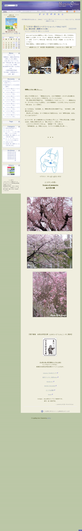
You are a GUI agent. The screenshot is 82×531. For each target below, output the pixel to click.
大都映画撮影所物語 (11, 70)
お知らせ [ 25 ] (9, 142)
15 (16, 44)
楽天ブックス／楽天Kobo (50, 377)
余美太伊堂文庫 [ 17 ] (11, 128)
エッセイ (11, 11)
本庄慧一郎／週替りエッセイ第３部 (40, 31)
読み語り (43, 11)
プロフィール (52, 11)
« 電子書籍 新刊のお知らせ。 (29, 19)
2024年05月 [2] (11, 155)
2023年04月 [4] (11, 159)
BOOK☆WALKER (49, 386)
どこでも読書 (50, 390)
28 (13, 48)
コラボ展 (18, 11)
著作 (38, 11)
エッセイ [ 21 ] (9, 130)
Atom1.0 (69, 11)
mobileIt (60, 11)
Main (40, 19)
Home (5, 11)
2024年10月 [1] (11, 154)
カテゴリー (28, 31)
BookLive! (50, 381)
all (15, 160)
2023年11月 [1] (11, 157)
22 (16, 46)
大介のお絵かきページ (28, 11)
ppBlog (49, 418)
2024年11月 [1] (11, 152)
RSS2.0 (77, 11)
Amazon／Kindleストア (50, 373)
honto (49, 394)
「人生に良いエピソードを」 (11, 61)
